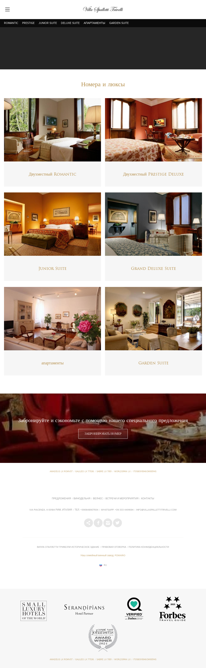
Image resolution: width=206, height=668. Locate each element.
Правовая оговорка (114, 547)
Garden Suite (119, 23)
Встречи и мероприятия (121, 498)
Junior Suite (48, 23)
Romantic (11, 23)
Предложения (61, 498)
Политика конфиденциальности (149, 547)
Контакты (147, 498)
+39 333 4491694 (124, 510)
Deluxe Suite (70, 23)
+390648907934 (89, 510)
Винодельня (82, 498)
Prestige (28, 23)
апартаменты (94, 23)
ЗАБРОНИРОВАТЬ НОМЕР (102, 434)
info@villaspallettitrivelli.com (156, 510)
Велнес (98, 498)
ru (105, 565)
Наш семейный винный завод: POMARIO (103, 555)
